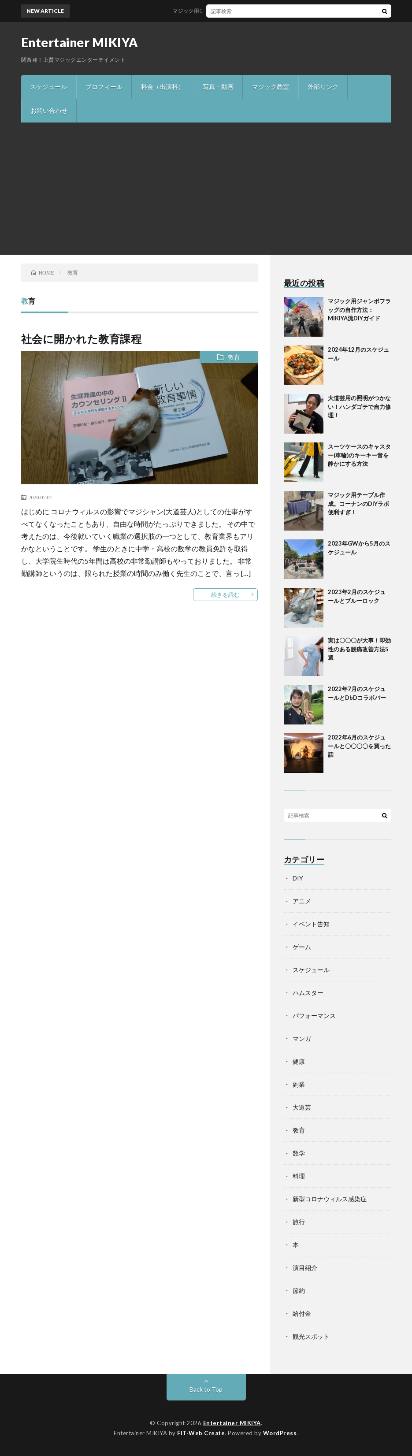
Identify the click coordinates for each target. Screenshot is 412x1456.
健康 (299, 1061)
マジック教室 (270, 86)
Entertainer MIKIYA (79, 42)
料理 (299, 1176)
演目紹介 (305, 1267)
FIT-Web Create (201, 1433)
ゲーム (302, 947)
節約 (299, 1290)
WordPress (280, 1433)
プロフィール (103, 86)
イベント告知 (311, 924)
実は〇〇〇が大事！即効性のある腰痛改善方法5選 (359, 649)
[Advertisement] (206, 188)
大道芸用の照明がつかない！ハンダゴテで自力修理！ (359, 406)
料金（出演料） (162, 86)
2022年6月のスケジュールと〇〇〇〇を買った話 (359, 746)
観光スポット (311, 1336)
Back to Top (206, 1389)
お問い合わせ (48, 110)
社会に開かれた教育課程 (81, 338)
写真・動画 (218, 86)
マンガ (302, 1038)
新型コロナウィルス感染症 (330, 1199)
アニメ (302, 901)
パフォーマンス (314, 1015)
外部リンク (323, 86)
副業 (299, 1084)
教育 (234, 357)
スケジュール (48, 86)
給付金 (302, 1313)
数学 (299, 1153)
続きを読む (225, 594)
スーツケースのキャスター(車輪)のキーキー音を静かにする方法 (359, 455)
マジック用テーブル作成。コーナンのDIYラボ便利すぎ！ (358, 503)
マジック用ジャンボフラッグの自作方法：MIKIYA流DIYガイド (249, 10)
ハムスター (308, 992)
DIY (298, 878)
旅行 (299, 1222)
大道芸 (302, 1107)
